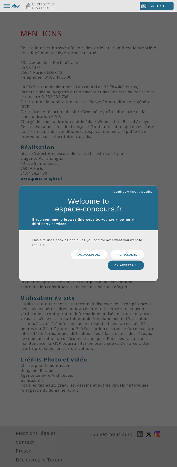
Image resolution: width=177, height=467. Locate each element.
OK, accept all (89, 255)
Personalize (127, 255)
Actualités (160, 6)
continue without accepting (133, 193)
